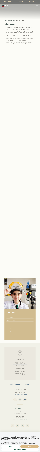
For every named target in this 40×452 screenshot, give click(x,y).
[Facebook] (17, 425)
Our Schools (9, 329)
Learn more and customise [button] (20, 449)
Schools (20, 2)
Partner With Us (10, 320)
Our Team (9, 323)
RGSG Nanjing (20, 374)
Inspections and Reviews (13, 326)
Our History (9, 317)
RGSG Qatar (20, 368)
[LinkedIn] (25, 399)
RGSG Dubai (20, 366)
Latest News (9, 331)
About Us (7, 2)
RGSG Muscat (20, 371)
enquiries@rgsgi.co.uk (20, 394)
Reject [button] (10, 446)
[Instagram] (20, 399)
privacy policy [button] (33, 436)
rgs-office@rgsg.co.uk (20, 419)
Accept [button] (29, 446)
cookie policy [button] (4, 439)
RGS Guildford (20, 363)
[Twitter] (15, 399)
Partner (32, 2)
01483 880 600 (20, 392)
